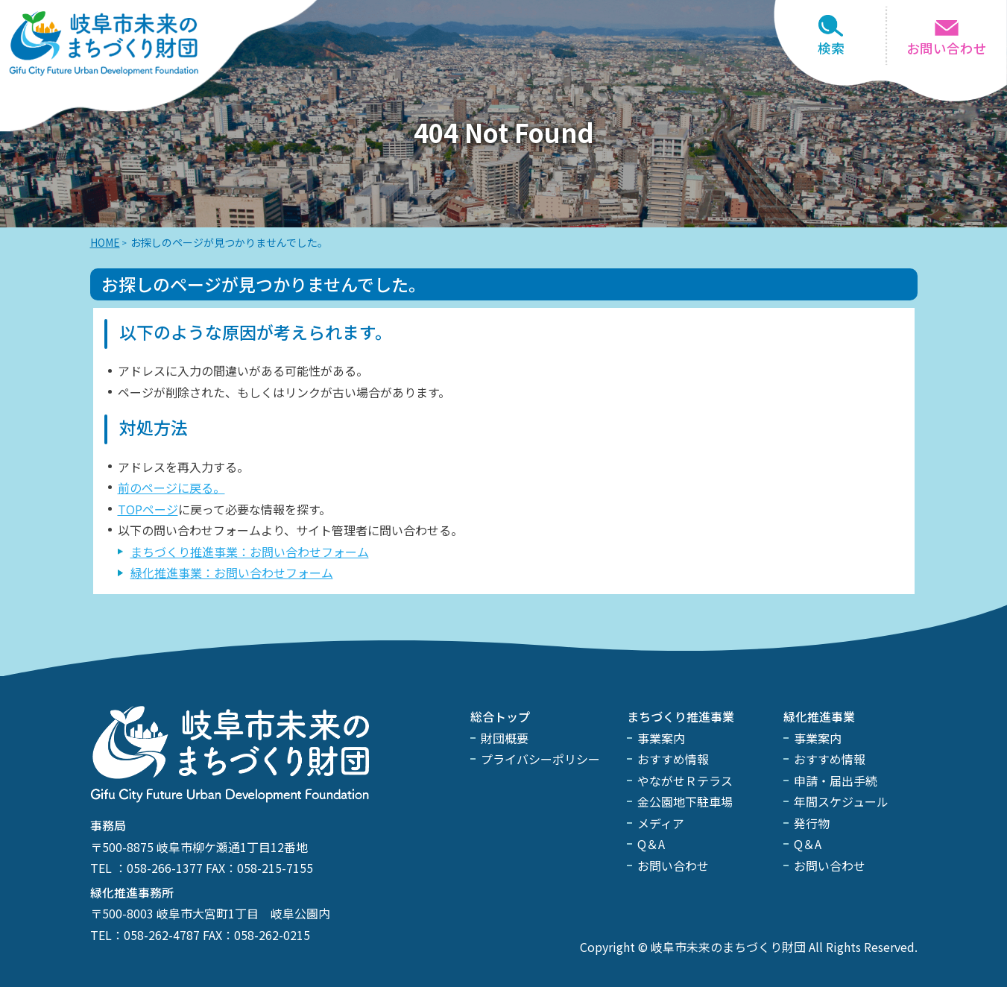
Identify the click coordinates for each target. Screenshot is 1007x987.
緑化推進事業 (819, 716)
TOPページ (148, 509)
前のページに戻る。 (171, 487)
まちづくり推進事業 (680, 716)
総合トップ (500, 716)
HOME (105, 242)
